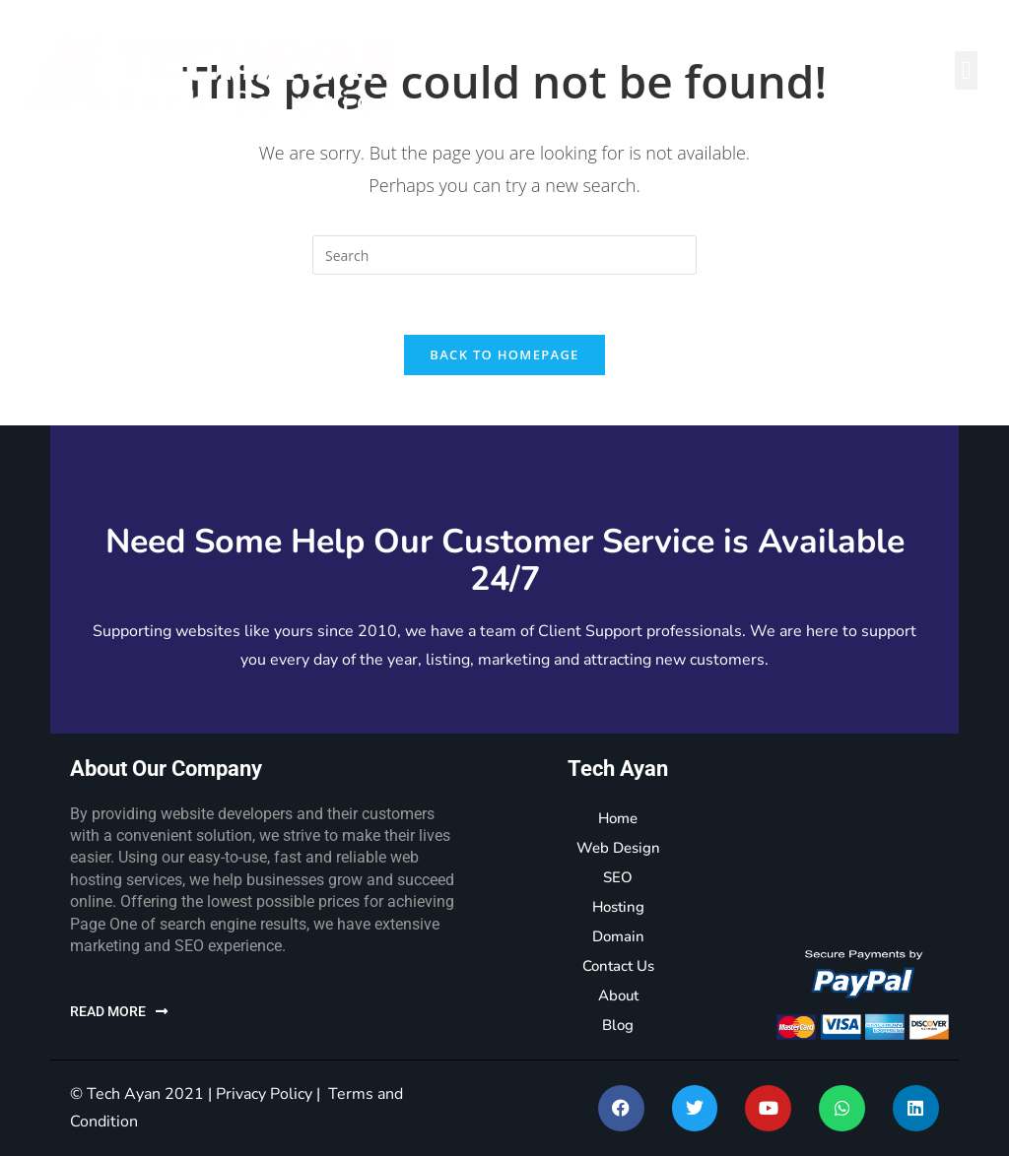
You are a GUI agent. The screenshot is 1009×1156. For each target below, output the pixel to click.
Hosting (618, 907)
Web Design (618, 848)
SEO (618, 877)
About (618, 995)
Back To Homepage (504, 354)
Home (618, 818)
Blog (618, 1025)
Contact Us (618, 966)
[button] (966, 70)
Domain (618, 936)
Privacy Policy (264, 1094)
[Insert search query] (504, 255)
